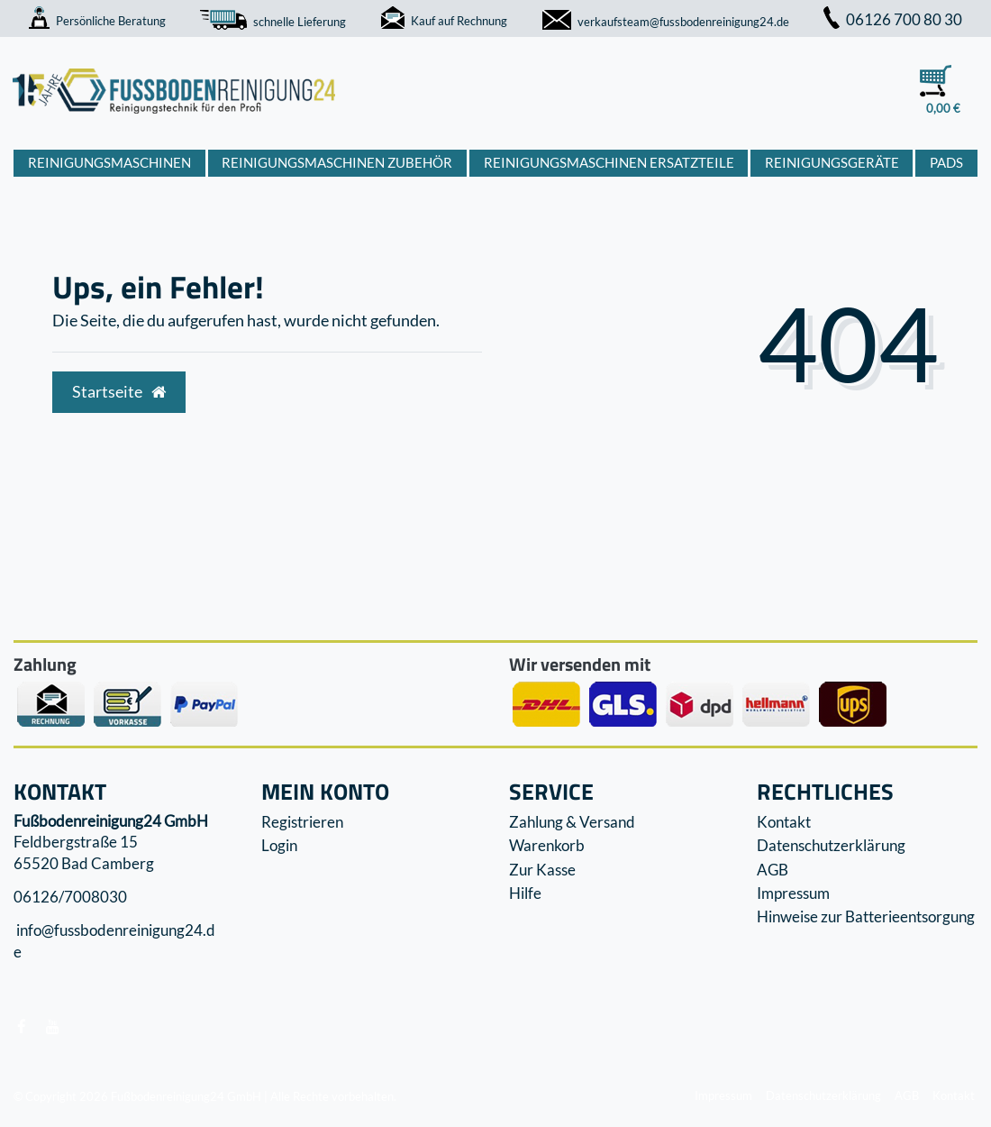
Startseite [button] (119, 391)
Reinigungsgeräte (832, 162)
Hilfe (525, 893)
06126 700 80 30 (892, 19)
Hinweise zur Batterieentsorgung (866, 916)
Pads (946, 162)
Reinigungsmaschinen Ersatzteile (609, 162)
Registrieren (302, 821)
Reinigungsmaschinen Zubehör (337, 162)
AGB (772, 869)
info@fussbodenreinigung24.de (114, 941)
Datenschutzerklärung (831, 845)
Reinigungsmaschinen (109, 162)
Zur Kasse (542, 869)
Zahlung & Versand (572, 821)
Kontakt (784, 821)
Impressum (793, 893)
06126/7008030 (70, 896)
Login (279, 845)
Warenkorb (547, 845)
